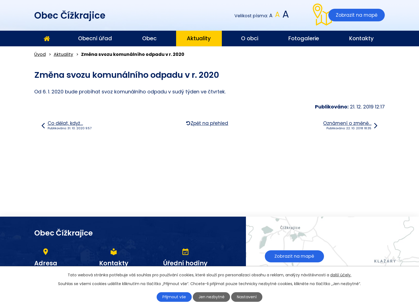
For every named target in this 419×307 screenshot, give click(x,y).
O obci (249, 38)
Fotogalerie (303, 38)
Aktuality (199, 38)
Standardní (277, 16)
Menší (271, 16)
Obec (149, 38)
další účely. (340, 275)
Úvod (46, 39)
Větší (285, 16)
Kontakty (361, 38)
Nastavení (247, 297)
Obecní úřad (95, 38)
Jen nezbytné (212, 297)
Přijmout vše (174, 297)
